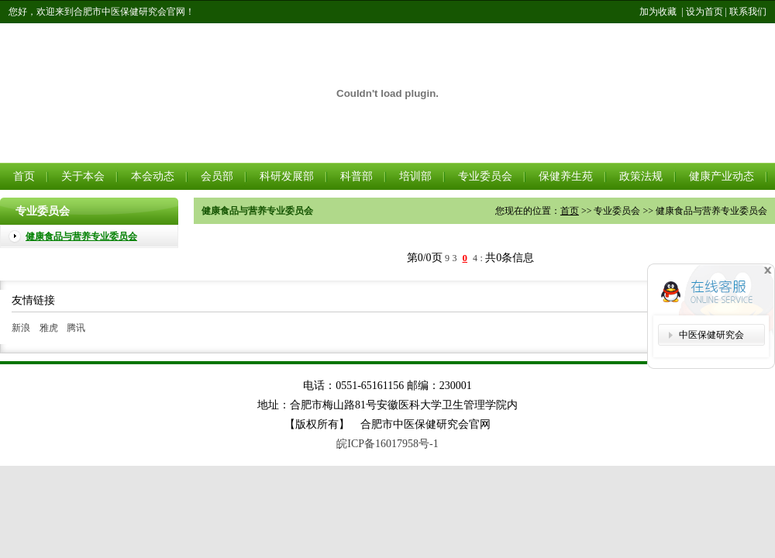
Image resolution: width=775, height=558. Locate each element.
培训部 (415, 176)
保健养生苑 (566, 176)
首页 (24, 176)
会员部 (217, 176)
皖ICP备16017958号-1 (387, 444)
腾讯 (76, 327)
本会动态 (152, 176)
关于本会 (83, 176)
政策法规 (641, 176)
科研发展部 (287, 176)
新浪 (21, 327)
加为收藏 (658, 11)
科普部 (356, 176)
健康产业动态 (721, 176)
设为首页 (704, 11)
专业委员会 (485, 176)
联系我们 (747, 11)
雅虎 (49, 327)
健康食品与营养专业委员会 (81, 236)
